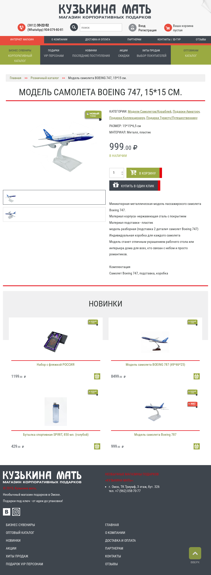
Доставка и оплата (97, 39)
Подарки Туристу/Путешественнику (172, 118)
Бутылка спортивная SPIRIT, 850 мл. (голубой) (55, 434)
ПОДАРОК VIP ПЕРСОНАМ (24, 564)
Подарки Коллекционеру (127, 118)
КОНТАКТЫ (113, 556)
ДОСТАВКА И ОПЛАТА (120, 540)
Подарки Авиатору (186, 111)
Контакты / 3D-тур (169, 39)
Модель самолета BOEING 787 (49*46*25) (155, 364)
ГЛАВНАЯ (112, 525)
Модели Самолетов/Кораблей (149, 111)
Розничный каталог (45, 78)
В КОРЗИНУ (143, 172)
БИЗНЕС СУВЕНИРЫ (20, 525)
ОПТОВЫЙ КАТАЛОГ (20, 533)
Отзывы (201, 39)
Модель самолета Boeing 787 (155, 434)
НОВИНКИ (13, 540)
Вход (142, 26)
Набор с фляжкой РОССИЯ (55, 364)
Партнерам (134, 39)
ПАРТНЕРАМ (114, 548)
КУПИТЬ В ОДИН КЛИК (133, 185)
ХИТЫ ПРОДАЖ (17, 556)
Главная (15, 78)
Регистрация (147, 30)
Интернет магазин (22, 39)
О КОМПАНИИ (115, 533)
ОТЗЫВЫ (111, 564)
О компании (59, 39)
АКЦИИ (11, 548)
